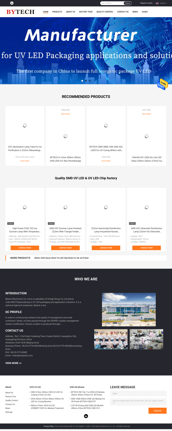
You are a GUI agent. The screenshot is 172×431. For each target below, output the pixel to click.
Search (127, 3)
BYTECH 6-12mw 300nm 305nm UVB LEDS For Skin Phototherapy (65, 159)
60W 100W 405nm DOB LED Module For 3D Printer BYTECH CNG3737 (88, 400)
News (135, 12)
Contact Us (122, 12)
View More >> (13, 363)
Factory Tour (86, 12)
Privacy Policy (49, 426)
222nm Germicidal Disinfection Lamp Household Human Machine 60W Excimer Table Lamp (106, 230)
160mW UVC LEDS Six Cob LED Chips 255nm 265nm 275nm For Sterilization (146, 159)
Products (57, 12)
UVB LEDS (65, 110)
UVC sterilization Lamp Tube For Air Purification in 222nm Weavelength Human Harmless (25, 149)
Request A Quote (146, 3)
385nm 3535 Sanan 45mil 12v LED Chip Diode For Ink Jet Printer (61, 258)
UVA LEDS (106, 157)
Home (45, 12)
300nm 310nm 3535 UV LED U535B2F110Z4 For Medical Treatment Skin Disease (47, 407)
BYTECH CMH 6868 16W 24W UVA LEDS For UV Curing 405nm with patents (106, 149)
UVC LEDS (146, 110)
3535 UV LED (35, 387)
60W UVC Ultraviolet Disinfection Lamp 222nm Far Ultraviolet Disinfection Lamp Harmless (146, 230)
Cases (145, 12)
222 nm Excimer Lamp (24, 157)
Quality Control (104, 12)
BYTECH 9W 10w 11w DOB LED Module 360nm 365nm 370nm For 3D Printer (88, 393)
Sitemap (8, 412)
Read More (24, 161)
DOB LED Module (77, 387)
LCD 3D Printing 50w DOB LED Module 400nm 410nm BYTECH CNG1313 (87, 406)
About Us (70, 12)
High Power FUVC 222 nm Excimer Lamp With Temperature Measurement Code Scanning (24, 230)
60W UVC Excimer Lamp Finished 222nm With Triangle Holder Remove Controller (65, 230)
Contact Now (25, 248)
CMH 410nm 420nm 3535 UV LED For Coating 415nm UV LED (47, 393)
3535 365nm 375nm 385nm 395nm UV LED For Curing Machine (47, 400)
